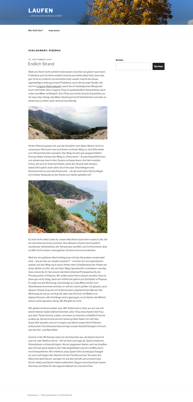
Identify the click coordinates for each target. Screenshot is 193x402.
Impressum (54, 30)
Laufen (40, 10)
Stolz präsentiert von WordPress (56, 395)
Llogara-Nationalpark (49, 86)
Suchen (119, 60)
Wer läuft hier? (35, 30)
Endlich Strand (41, 63)
